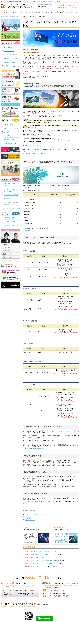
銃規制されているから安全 (11, 66)
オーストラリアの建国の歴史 (41, 557)
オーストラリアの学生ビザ (40, 566)
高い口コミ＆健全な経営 (11, 143)
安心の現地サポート (9, 132)
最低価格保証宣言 (9, 136)
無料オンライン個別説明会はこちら (35, 448)
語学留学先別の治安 (9, 221)
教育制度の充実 (8, 47)
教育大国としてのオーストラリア (42, 554)
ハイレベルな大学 (9, 51)
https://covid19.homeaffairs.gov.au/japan (35, 153)
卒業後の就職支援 (9, 139)
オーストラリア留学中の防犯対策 (42, 563)
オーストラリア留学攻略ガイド (13, 16)
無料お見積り (28, 518)
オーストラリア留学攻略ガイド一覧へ (35, 514)
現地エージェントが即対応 (11, 128)
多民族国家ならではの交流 (11, 58)
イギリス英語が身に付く (11, 54)
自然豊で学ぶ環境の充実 (11, 62)
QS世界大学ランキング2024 (41, 551)
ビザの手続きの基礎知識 (11, 195)
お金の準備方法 (8, 198)
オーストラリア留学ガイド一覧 (11, 208)
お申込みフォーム (30, 520)
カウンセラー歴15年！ (10, 124)
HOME (4, 16)
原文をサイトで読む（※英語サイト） (35, 145)
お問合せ (27, 516)
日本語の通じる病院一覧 (11, 225)
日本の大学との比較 (9, 217)
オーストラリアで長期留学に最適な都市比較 (45, 560)
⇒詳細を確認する (28, 230)
